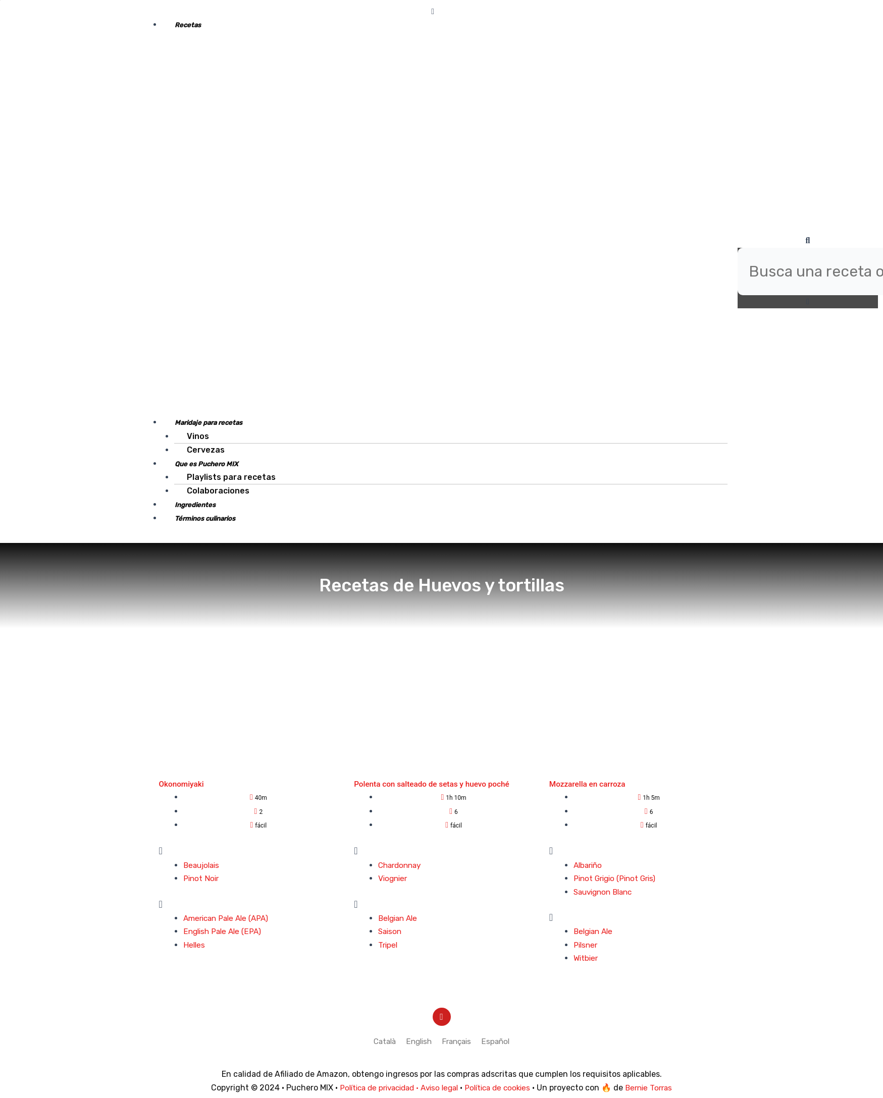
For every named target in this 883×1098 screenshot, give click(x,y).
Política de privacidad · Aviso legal (395, 1087)
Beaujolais (203, 865)
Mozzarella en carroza (589, 784)
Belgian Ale (399, 918)
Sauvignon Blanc (606, 892)
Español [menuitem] (499, 1041)
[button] (432, 11)
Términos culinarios (205, 518)
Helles (194, 945)
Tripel (388, 945)
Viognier (393, 878)
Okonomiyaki (182, 784)
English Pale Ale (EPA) (224, 931)
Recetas (188, 25)
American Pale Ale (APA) (229, 918)
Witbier (587, 958)
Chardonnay (401, 865)
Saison (390, 931)
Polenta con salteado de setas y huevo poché (435, 784)
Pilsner (586, 945)
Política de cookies (501, 1087)
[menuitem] (382, 1042)
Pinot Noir (202, 878)
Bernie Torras (657, 1087)
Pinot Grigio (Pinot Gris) (618, 878)
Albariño (589, 865)
